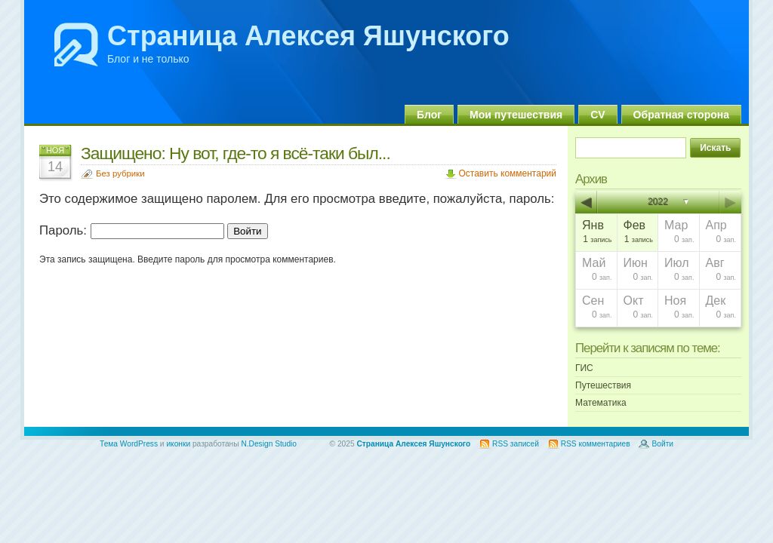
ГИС (584, 368)
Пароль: (131, 230)
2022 (658, 202)
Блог (429, 115)
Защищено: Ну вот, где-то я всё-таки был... (235, 153)
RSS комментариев (595, 444)
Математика (601, 402)
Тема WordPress (129, 444)
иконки (178, 444)
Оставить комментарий (507, 173)
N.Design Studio (269, 444)
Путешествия (603, 385)
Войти (662, 444)
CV (597, 115)
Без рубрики (120, 173)
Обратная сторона (681, 115)
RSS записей (515, 444)
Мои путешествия (516, 115)
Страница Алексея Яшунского (308, 35)
